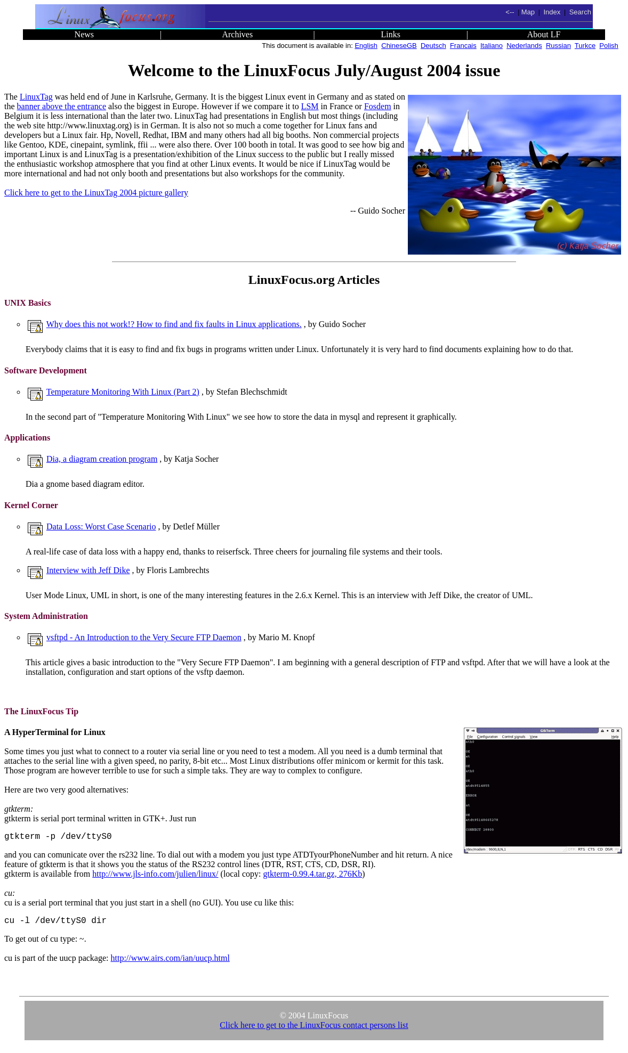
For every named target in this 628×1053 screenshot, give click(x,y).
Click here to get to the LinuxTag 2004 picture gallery (96, 192)
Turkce (585, 46)
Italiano (491, 46)
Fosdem (377, 106)
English (366, 46)
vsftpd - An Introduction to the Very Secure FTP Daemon (143, 637)
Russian (558, 46)
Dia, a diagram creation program (101, 458)
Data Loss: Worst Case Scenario (101, 526)
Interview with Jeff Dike (88, 570)
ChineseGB (398, 46)
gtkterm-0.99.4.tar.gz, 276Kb (313, 875)
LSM (310, 106)
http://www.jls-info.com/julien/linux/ (155, 875)
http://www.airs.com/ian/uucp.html (169, 962)
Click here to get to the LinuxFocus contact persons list (314, 1029)
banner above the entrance (61, 106)
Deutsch (433, 46)
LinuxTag (36, 96)
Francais (463, 46)
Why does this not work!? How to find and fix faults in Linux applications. (174, 324)
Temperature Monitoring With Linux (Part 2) (122, 391)
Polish (608, 46)
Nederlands (524, 46)
